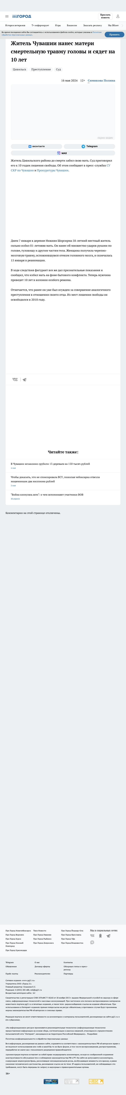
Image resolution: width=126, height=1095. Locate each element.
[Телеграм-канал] (89, 146)
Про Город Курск (13, 939)
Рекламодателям (42, 973)
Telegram (10, 962)
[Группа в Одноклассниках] (100, 935)
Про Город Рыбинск (42, 939)
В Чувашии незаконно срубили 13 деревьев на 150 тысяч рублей (63, 466)
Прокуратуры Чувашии (52, 170)
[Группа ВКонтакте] (36, 146)
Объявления (11, 966)
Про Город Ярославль (71, 934)
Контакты (68, 962)
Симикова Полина (101, 80)
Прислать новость (105, 16)
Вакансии (72, 25)
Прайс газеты (12, 973)
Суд (58, 69)
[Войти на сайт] (118, 16)
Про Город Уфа (68, 939)
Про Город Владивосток (72, 943)
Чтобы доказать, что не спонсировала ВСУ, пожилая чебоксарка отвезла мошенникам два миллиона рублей (63, 481)
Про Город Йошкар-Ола (72, 930)
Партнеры (68, 973)
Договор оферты (42, 966)
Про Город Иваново (42, 934)
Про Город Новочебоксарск (18, 930)
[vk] (15, 379)
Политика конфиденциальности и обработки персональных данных (37, 1039)
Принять (114, 34)
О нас (37, 962)
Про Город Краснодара (16, 950)
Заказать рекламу (92, 25)
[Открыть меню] (7, 16)
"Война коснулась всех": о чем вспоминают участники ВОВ (63, 497)
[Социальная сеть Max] (63, 153)
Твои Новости (39, 930)
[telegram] (25, 379)
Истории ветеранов (15, 25)
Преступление (41, 69)
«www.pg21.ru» (28, 980)
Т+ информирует (40, 25)
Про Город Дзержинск (43, 943)
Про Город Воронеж (15, 934)
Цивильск (19, 69)
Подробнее (92, 1034)
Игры (58, 25)
